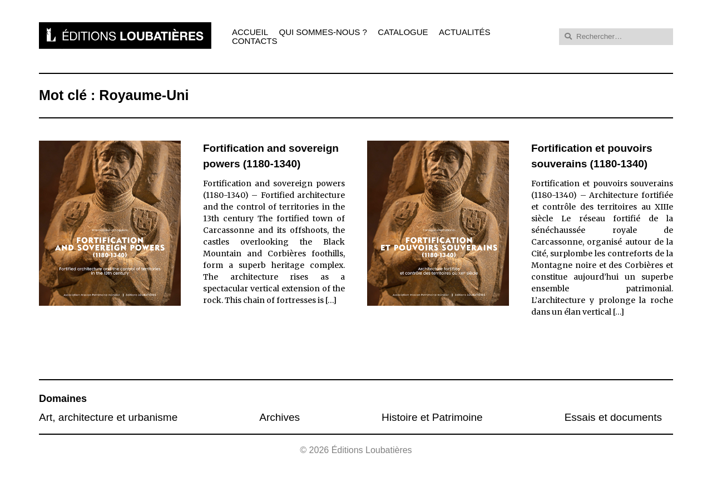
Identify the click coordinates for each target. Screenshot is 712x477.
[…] (331, 300)
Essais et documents (613, 417)
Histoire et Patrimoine (432, 417)
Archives (279, 417)
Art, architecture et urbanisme (108, 417)
